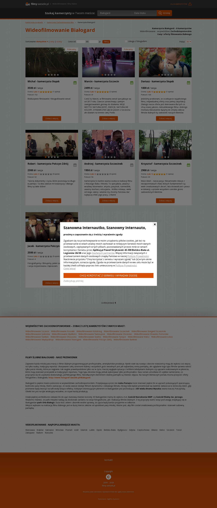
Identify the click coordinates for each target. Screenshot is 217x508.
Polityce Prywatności (138, 256)
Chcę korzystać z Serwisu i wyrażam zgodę (108, 275)
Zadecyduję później (73, 280)
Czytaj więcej (70, 268)
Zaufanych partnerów (103, 253)
